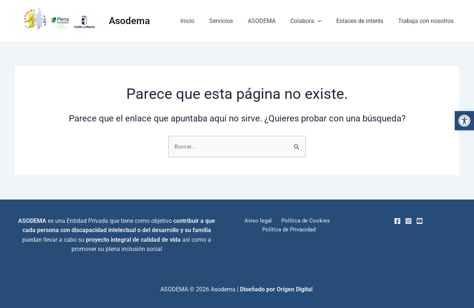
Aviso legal (258, 220)
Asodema (129, 20)
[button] (464, 120)
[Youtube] (419, 221)
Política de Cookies (303, 220)
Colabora (313, 21)
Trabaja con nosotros (427, 20)
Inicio (204, 20)
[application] (325, 21)
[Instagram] (408, 221)
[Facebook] (397, 221)
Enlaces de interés (364, 20)
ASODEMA (272, 20)
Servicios (234, 20)
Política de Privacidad (289, 230)
